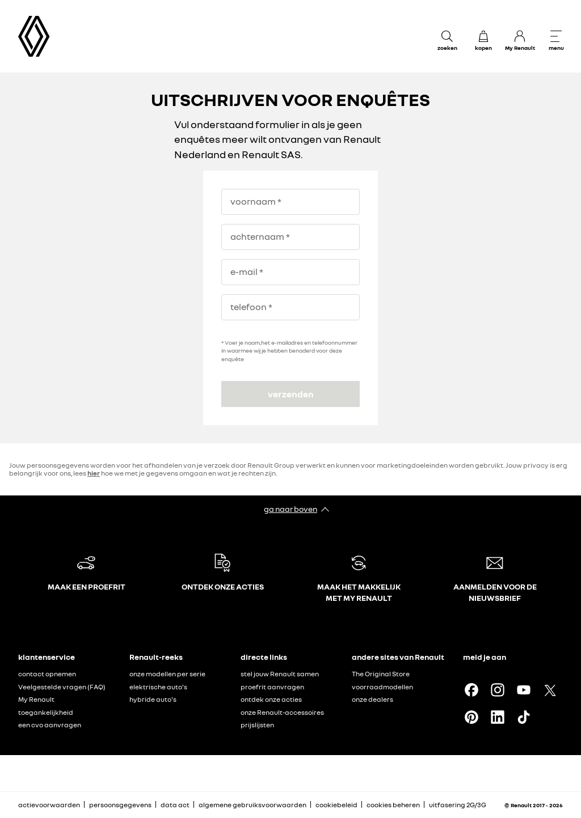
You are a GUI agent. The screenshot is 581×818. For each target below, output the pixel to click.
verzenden (291, 394)
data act (175, 804)
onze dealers (372, 699)
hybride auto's (152, 699)
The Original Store (381, 673)
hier (93, 473)
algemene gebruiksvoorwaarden (252, 804)
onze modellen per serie (167, 673)
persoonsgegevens (120, 804)
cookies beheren (393, 805)
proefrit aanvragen (272, 687)
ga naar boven (290, 509)
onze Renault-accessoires (282, 712)
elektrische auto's (158, 687)
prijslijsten (257, 724)
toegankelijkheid (45, 712)
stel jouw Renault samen (280, 673)
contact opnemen (47, 673)
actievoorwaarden (49, 804)
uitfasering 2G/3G (457, 804)
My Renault (36, 699)
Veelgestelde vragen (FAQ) (62, 687)
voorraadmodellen (382, 687)
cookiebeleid (336, 804)
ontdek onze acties (271, 699)
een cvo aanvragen (49, 724)
